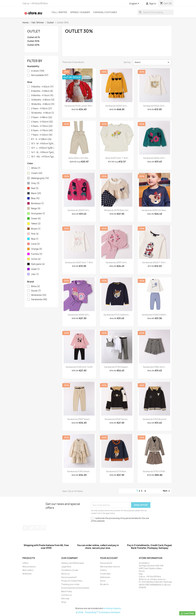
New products (29, 566)
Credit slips (105, 573)
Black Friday (66, 591)
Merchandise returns (110, 566)
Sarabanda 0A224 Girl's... (154, 105)
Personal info (106, 563)
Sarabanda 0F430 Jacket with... (79, 105)
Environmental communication (75, 588)
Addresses (105, 577)
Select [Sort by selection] (152, 62)
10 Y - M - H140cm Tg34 (43, 143)
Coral (35, 244)
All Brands (27, 573)
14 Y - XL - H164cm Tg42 (43, 152)
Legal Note (66, 566)
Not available (39, 75)
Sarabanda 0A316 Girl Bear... (155, 210)
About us (65, 573)
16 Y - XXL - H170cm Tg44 (43, 156)
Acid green (38, 213)
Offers (25, 563)
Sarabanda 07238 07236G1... (155, 314)
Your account (109, 558)
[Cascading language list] (134, 3)
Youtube (37, 527)
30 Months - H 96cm (42, 113)
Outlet (33, 31)
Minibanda (38, 295)
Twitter (31, 527)
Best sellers (27, 570)
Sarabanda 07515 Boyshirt (155, 419)
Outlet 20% (33, 45)
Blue (35, 198)
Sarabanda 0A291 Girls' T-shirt (79, 262)
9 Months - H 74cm (42, 95)
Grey (35, 183)
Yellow (36, 223)
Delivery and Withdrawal (72, 563)
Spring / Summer (80, 12)
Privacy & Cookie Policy (71, 580)
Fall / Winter (59, 12)
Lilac (35, 274)
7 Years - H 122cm (42, 135)
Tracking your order (70, 584)
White (35, 168)
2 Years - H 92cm (41, 108)
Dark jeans (38, 264)
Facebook (25, 527)
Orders (103, 570)
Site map (65, 598)
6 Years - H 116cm (42, 130)
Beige (36, 208)
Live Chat (187, 613)
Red (35, 188)
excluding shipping (112, 608)
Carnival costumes (105, 12)
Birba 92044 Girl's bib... (79, 158)
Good (102, 580)
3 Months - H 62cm (42, 86)
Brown (36, 228)
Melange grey (40, 178)
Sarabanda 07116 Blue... (117, 471)
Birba (35, 286)
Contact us (66, 595)
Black (36, 193)
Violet (35, 269)
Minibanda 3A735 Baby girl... (117, 210)
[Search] (156, 12)
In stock (38, 71)
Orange (36, 249)
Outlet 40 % (33, 37)
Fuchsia (36, 254)
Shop (63, 602)
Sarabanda (39, 299)
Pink (35, 234)
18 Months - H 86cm (43, 104)
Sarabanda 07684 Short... (154, 367)
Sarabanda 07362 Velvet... (79, 471)
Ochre (36, 259)
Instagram (43, 527)
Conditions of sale (69, 570)
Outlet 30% (33, 41)
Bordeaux (37, 203)
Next (167, 491)
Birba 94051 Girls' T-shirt (116, 158)
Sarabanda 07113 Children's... (117, 314)
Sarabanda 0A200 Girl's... (116, 105)
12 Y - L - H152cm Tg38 (43, 148)
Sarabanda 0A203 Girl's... (79, 210)
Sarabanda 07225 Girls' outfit (79, 367)
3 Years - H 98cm (41, 117)
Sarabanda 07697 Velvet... (79, 419)
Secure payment (69, 577)
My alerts (104, 584)
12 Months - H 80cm (43, 99)
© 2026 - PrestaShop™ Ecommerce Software (98, 612)
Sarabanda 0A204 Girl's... (154, 158)
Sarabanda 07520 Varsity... (117, 419)
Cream (36, 173)
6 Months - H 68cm (42, 91)
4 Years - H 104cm (42, 121)
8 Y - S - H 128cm (41, 139)
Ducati (36, 290)
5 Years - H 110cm (42, 126)
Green (36, 218)
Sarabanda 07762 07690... (155, 471)
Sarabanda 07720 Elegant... (116, 367)
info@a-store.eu (158, 579)
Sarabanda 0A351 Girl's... (117, 262)
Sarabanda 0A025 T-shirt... (154, 262)
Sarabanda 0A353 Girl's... (79, 314)
